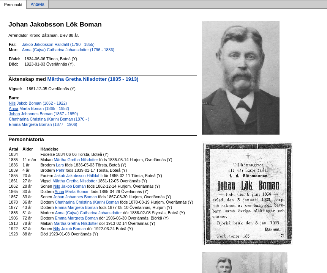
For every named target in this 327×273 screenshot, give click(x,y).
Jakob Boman (69, 186)
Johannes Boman (75, 197)
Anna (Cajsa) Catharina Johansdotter (88, 212)
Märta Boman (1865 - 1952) (39, 108)
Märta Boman (72, 191)
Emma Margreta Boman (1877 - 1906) (43, 124)
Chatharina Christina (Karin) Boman (87, 202)
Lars (60, 165)
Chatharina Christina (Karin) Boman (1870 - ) (49, 119)
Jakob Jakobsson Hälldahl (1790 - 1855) (58, 44)
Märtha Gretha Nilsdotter (76, 159)
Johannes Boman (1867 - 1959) (43, 113)
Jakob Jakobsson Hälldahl (77, 175)
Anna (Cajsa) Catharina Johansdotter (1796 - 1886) (68, 49)
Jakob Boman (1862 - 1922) (38, 103)
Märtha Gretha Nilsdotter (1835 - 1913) (93, 79)
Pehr (60, 170)
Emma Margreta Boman (76, 207)
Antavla (37, 4)
